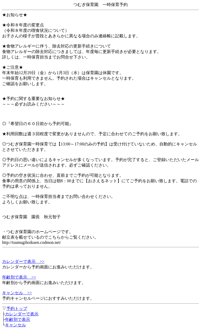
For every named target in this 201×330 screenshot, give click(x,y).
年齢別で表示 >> (19, 277)
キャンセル (15, 325)
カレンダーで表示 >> (23, 261)
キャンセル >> (17, 293)
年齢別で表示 (17, 319)
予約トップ (16, 308)
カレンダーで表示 (21, 314)
